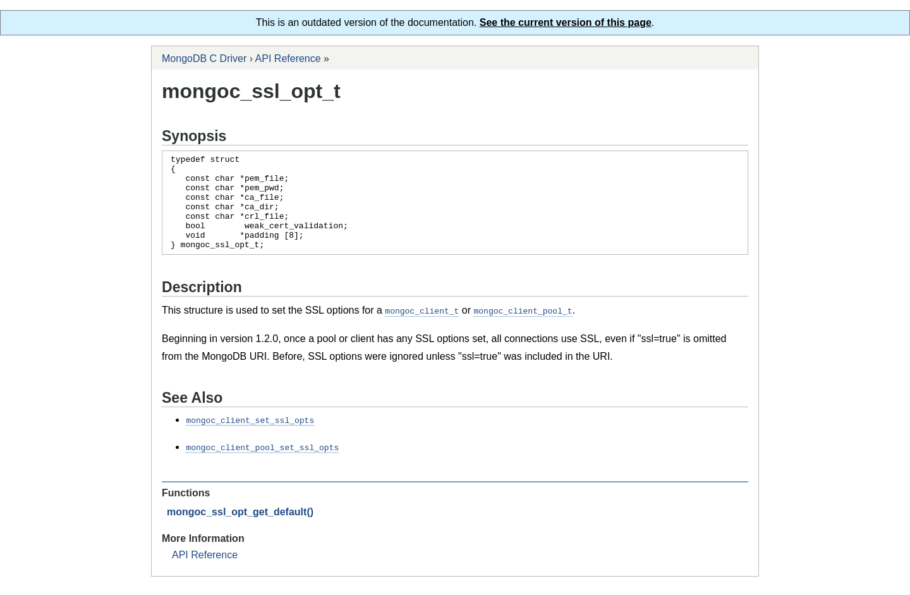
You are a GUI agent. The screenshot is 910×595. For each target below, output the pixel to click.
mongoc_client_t (422, 329)
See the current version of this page (566, 22)
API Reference (288, 58)
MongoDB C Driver (204, 58)
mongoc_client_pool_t (523, 329)
